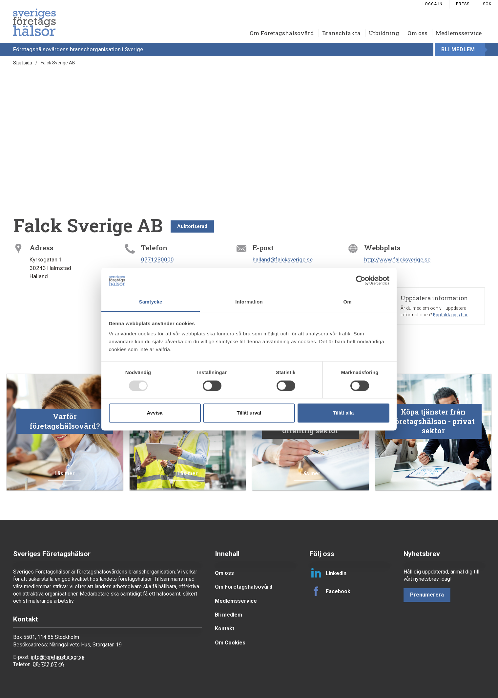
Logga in (433, 4)
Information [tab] (249, 302)
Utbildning (384, 33)
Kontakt (224, 628)
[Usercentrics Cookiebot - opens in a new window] (360, 280)
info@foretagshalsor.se (58, 657)
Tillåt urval (249, 413)
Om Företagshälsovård (282, 33)
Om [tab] (347, 302)
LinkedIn (327, 573)
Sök (487, 4)
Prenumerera (427, 595)
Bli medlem (458, 49)
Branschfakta (341, 33)
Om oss (417, 33)
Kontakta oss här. (450, 314)
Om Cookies (230, 643)
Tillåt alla (343, 413)
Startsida (22, 62)
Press (462, 4)
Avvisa (155, 413)
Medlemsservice (459, 33)
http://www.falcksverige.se (397, 259)
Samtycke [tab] (150, 302)
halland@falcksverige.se (283, 259)
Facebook (329, 591)
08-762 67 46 (48, 664)
